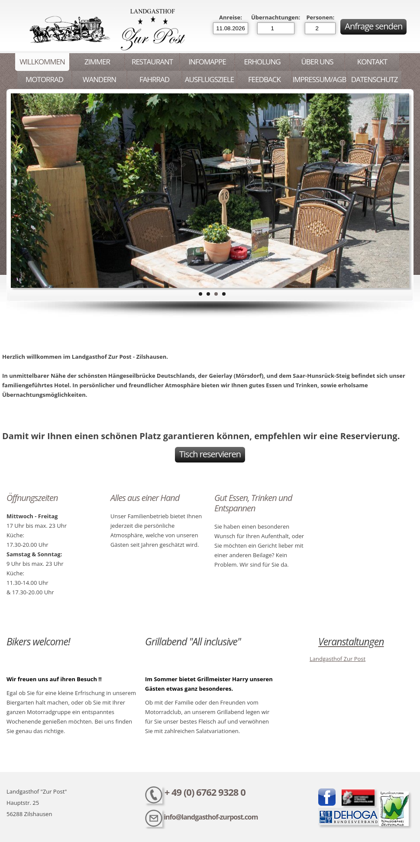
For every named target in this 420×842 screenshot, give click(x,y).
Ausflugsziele (209, 79)
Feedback (264, 79)
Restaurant (152, 62)
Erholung (262, 62)
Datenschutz (374, 79)
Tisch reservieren (210, 454)
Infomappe (207, 62)
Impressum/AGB (319, 79)
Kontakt (372, 62)
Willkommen (42, 62)
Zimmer (97, 62)
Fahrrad (154, 79)
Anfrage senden (373, 26)
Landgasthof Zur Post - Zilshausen (105, 29)
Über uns (317, 62)
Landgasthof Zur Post (337, 659)
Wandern (99, 79)
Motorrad (44, 79)
